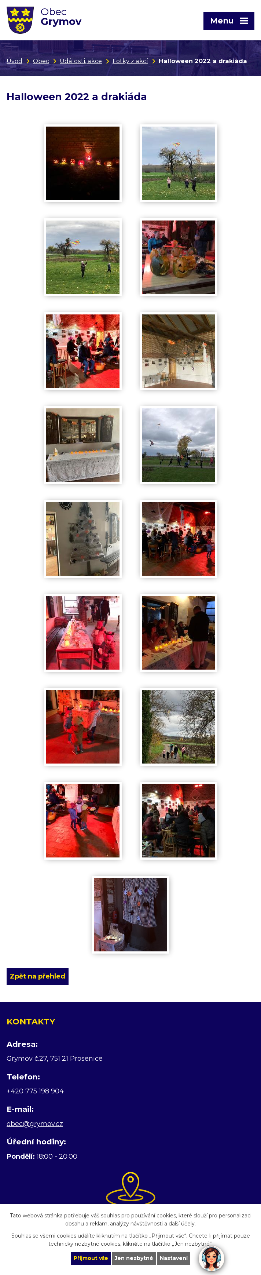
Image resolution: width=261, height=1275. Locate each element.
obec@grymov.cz (35, 1124)
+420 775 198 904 (35, 1091)
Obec (41, 61)
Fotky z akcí (130, 61)
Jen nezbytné (134, 1258)
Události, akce (81, 61)
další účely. (182, 1224)
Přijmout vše (91, 1258)
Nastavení (174, 1258)
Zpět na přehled (37, 976)
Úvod (14, 61)
